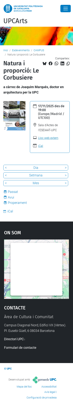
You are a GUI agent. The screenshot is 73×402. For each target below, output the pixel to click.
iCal (40, 146)
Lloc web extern (48, 138)
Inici (5, 50)
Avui (11, 197)
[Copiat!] (68, 64)
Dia (35, 168)
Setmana (36, 175)
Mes (36, 183)
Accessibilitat (49, 386)
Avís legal (49, 391)
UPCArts (15, 21)
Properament (17, 203)
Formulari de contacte (20, 348)
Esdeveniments (21, 50)
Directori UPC (14, 339)
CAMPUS (39, 50)
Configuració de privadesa (42, 397)
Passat (13, 192)
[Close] (65, 8)
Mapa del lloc (24, 386)
